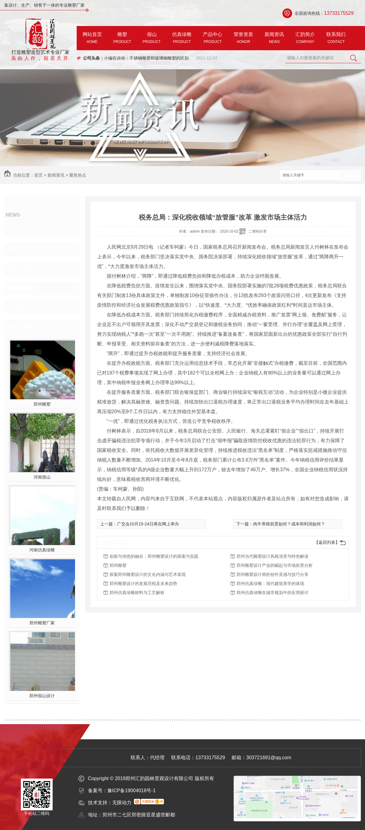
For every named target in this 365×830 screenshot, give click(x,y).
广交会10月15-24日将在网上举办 (148, 523)
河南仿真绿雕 (42, 549)
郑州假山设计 (42, 695)
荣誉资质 (243, 39)
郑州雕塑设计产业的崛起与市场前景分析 (274, 565)
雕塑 (122, 39)
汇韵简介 (305, 39)
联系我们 (336, 39)
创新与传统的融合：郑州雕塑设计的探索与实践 (153, 556)
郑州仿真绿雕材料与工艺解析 (137, 592)
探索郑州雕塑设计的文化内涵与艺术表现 (147, 574)
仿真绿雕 (181, 39)
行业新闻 (24, 249)
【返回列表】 (327, 542)
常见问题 (24, 269)
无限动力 (122, 802)
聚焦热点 (77, 175)
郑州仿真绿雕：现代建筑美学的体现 (270, 583)
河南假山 (42, 477)
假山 (152, 39)
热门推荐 (24, 327)
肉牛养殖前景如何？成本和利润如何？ (289, 523)
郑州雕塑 (42, 404)
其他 (18, 307)
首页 (38, 175)
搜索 (350, 175)
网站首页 (92, 39)
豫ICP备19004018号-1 (131, 790)
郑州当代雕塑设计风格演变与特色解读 (272, 556)
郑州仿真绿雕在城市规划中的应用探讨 (272, 592)
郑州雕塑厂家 (42, 622)
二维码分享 (258, 231)
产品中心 (212, 39)
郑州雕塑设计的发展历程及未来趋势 (143, 583)
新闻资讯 (274, 39)
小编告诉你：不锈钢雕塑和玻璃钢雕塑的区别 (146, 58)
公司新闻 (24, 230)
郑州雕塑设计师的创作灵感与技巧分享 (272, 574)
